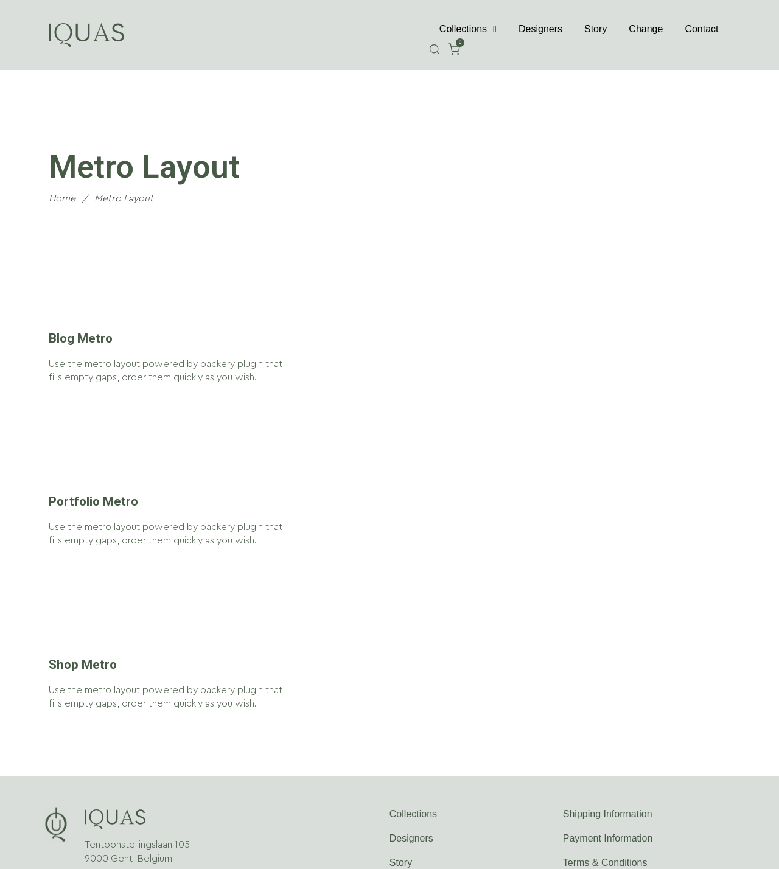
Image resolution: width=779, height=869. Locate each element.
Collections (468, 29)
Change (646, 29)
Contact (701, 29)
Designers (540, 29)
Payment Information (608, 838)
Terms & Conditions (605, 862)
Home (62, 198)
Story (595, 29)
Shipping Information (607, 814)
